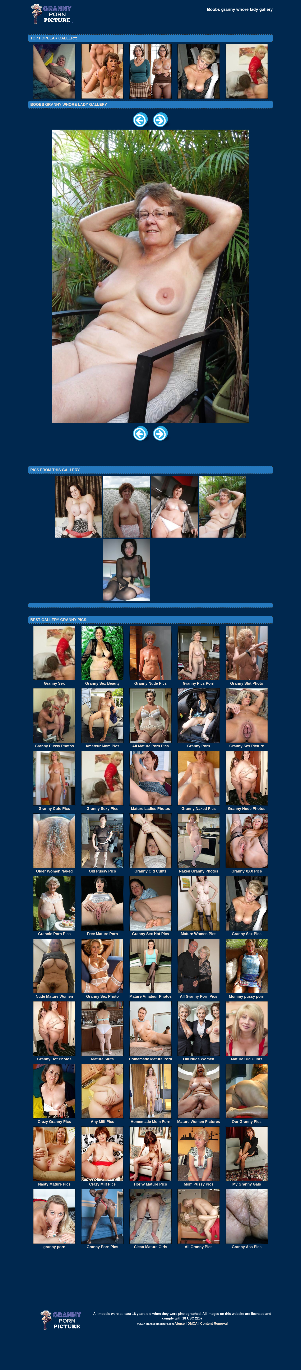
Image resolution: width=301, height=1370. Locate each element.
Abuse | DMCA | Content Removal (201, 1358)
